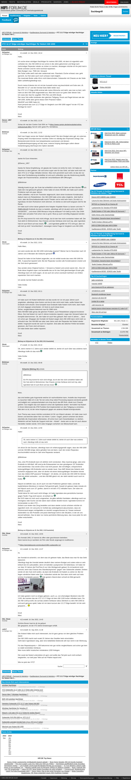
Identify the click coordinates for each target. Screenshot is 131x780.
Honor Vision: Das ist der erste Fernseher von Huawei (51, 771)
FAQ (117, 778)
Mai (10, 746)
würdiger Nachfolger (9, 685)
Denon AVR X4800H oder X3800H (104, 197)
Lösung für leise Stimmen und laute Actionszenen (109, 201)
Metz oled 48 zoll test (99, 312)
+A (86, 44)
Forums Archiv (123, 335)
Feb (10, 740)
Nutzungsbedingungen (87, 778)
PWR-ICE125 (23, 209)
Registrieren (126, 778)
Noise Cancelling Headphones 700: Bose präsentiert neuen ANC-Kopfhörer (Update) (52, 772)
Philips (110, 343)
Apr (10, 744)
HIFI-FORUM (6, 33)
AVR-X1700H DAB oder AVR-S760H (104, 225)
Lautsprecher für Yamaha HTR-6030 (104, 208)
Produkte (46, 2)
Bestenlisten (24, 2)
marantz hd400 (97, 284)
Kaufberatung (15, 16)
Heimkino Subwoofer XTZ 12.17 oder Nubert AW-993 (20, 704)
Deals (36, 2)
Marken (57, 2)
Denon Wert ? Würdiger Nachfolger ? (15, 694)
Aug (10, 752)
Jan (10, 738)
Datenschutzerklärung (105, 778)
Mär (10, 742)
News (4, 2)
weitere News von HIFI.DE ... (119, 167)
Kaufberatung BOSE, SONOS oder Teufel (106, 229)
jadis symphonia (97, 280)
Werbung (64, 778)
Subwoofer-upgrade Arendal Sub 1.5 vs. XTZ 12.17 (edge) (22, 722)
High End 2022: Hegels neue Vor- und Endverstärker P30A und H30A (117, 160)
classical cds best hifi (99, 298)
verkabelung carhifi (98, 291)
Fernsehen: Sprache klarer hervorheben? (106, 218)
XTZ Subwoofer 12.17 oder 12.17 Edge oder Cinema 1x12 (22, 690)
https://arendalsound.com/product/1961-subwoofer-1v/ (40, 545)
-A (83, 44)
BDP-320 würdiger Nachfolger (12, 699)
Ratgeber (27, 16)
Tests (12, 2)
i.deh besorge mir (98, 305)
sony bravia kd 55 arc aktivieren (103, 287)
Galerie (43, 16)
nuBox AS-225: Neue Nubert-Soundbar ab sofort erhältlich (41, 769)
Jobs (66, 2)
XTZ (96, 343)
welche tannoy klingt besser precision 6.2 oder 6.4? (110, 308)
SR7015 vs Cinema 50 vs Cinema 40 (105, 204)
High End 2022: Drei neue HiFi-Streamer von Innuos (116, 151)
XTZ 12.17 (103, 82)
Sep (10, 754)
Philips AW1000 (105, 87)
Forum (4, 16)
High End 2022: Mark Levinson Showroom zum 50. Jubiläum (115, 134)
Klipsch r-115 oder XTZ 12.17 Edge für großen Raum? (21, 713)
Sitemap (73, 778)
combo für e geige (98, 301)
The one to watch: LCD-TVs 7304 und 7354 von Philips (34, 764)
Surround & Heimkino (20, 33)
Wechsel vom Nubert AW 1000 (13, 727)
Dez (4, 738)
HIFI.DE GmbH (13, 778)
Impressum (53, 778)
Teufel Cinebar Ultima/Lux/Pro (102, 222)
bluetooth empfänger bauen (101, 294)
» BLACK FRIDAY (78, 2)
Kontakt (43, 778)
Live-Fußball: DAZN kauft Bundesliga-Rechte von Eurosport (41, 766)
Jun (10, 748)
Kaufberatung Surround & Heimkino (42, 33)
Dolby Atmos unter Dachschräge (103, 215)
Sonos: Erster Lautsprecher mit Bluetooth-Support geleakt (27, 762)
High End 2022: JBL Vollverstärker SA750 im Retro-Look (117, 143)
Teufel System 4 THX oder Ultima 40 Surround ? (108, 211)
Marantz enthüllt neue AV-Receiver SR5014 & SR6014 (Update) (47, 767)
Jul (9, 750)
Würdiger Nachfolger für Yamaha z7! (15, 708)
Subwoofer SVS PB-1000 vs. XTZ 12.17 (16, 717)
